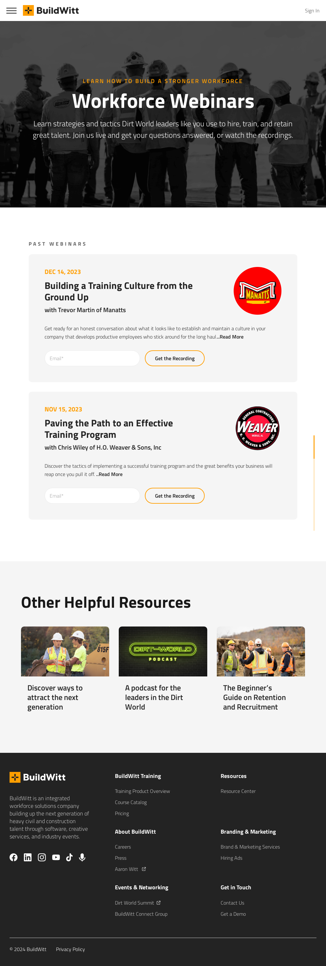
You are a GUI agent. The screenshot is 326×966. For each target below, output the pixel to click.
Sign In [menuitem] (312, 10)
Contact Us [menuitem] (232, 902)
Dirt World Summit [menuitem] (137, 902)
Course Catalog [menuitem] (131, 802)
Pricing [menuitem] (122, 813)
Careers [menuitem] (123, 846)
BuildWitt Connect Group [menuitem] (141, 914)
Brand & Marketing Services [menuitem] (250, 846)
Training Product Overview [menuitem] (142, 791)
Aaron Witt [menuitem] (130, 869)
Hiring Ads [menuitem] (231, 858)
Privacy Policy (70, 949)
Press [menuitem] (120, 858)
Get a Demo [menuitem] (233, 914)
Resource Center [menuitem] (238, 791)
